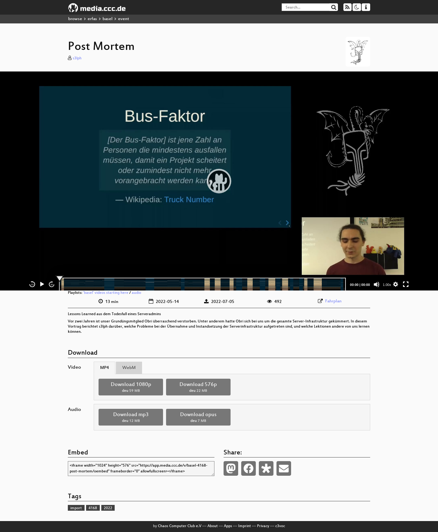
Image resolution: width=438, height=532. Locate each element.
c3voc (280, 526)
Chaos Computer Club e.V (179, 526)
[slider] (202, 284)
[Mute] (377, 284)
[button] (219, 181)
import (76, 508)
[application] (219, 180)
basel (108, 19)
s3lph (77, 58)
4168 (93, 508)
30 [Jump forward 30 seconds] (51, 284)
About (212, 526)
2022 (108, 508)
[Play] (42, 284)
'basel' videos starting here (105, 293)
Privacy (263, 526)
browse (75, 19)
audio (136, 293)
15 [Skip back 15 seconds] (32, 284)
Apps (228, 526)
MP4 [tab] (104, 367)
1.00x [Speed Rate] (387, 285)
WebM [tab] (129, 367)
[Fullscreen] (406, 284)
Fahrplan (333, 301)
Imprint (244, 526)
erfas (92, 19)
